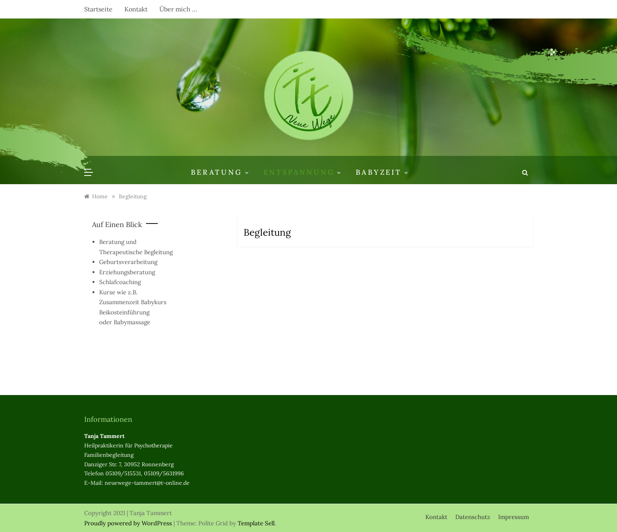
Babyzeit (381, 172)
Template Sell (256, 523)
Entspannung (302, 172)
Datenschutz (472, 517)
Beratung (219, 172)
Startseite (98, 9)
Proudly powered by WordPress (129, 523)
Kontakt (136, 9)
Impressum (513, 517)
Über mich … (178, 9)
